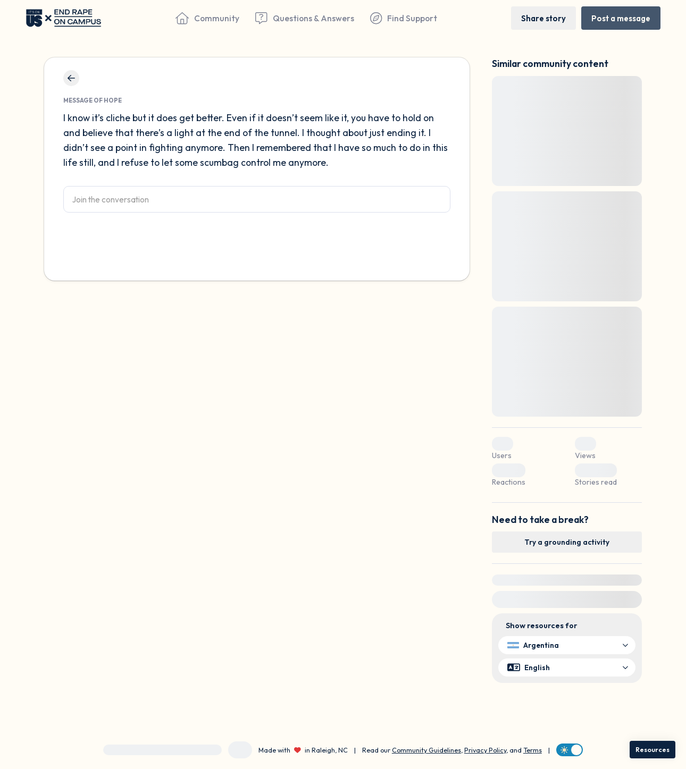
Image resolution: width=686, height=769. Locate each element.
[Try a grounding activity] (567, 542)
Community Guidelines (426, 750)
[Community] (207, 18)
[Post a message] (620, 17)
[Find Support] (403, 18)
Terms (532, 750)
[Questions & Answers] (304, 18)
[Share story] (543, 17)
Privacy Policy (485, 750)
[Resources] (652, 749)
